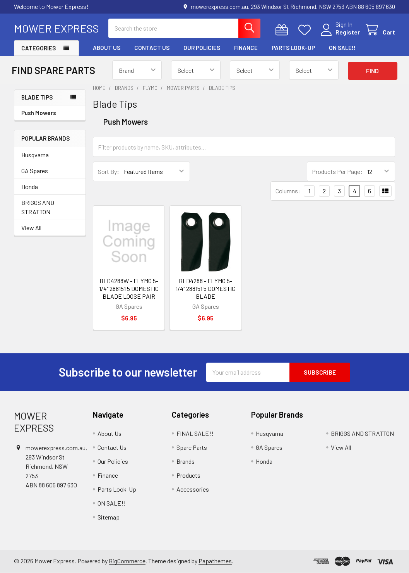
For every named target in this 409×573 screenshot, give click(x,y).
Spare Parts (191, 447)
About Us (106, 47)
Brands (185, 461)
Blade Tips (37, 97)
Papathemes (215, 560)
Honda (29, 186)
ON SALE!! (342, 47)
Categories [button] (38, 48)
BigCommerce (127, 560)
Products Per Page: (337, 171)
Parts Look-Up (293, 47)
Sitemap (109, 517)
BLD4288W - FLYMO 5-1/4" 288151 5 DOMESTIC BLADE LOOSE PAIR (129, 288)
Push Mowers (38, 112)
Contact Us (151, 47)
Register (347, 32)
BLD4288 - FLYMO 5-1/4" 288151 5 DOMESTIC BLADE (205, 288)
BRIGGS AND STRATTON (37, 207)
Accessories (192, 489)
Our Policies (201, 47)
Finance (246, 47)
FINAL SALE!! (195, 433)
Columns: (288, 190)
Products (188, 475)
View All (31, 227)
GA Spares (34, 170)
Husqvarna (35, 154)
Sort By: (108, 171)
